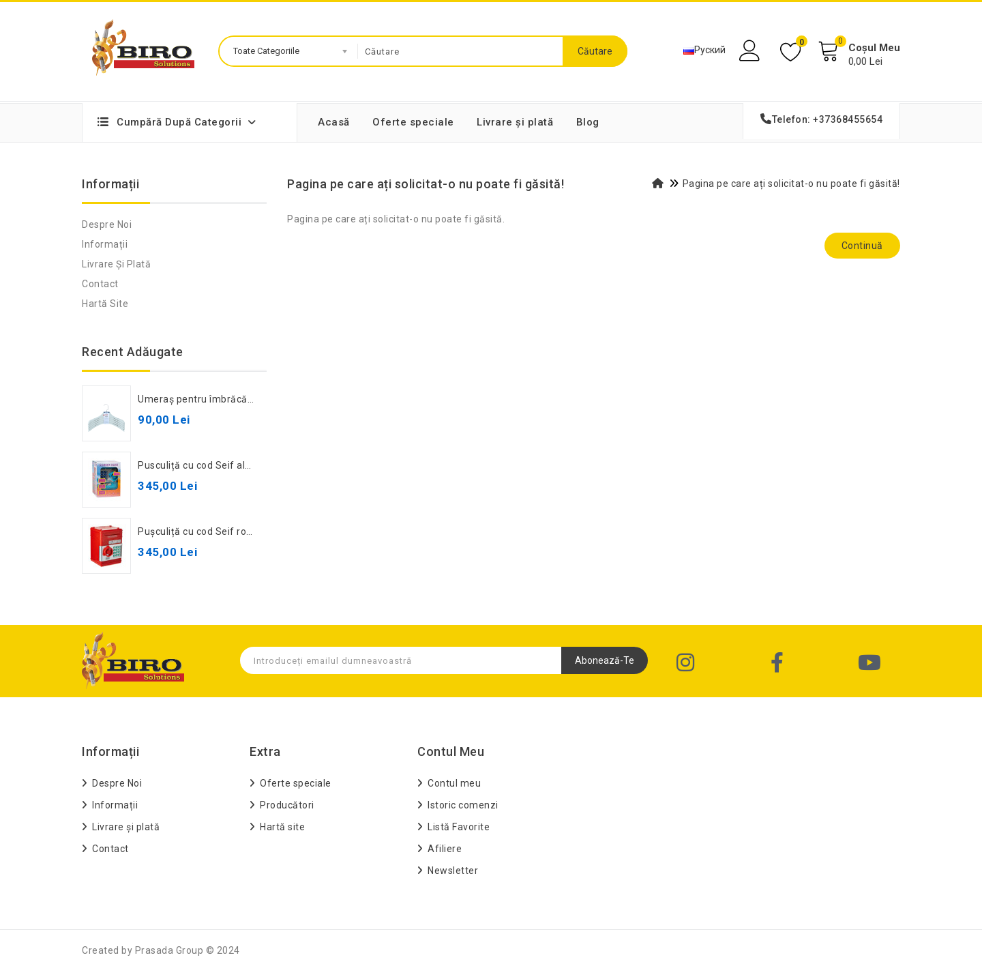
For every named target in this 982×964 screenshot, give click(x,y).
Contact (100, 283)
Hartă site (105, 303)
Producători (287, 805)
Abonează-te (604, 660)
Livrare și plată (515, 122)
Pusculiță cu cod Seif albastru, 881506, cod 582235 (255, 465)
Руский (704, 49)
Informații (105, 244)
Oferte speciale (413, 122)
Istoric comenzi (463, 805)
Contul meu (454, 783)
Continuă (862, 245)
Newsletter (453, 870)
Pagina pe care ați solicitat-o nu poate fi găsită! (791, 183)
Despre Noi (107, 224)
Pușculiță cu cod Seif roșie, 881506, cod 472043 (248, 531)
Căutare (595, 51)
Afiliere (445, 848)
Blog (587, 122)
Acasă (334, 122)
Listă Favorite (459, 826)
